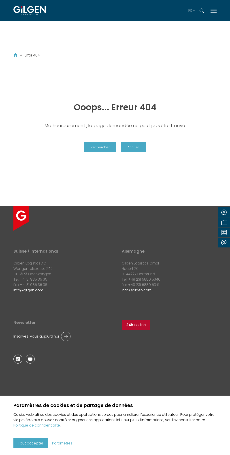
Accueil (133, 147)
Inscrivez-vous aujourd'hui (36, 336)
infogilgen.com (28, 290)
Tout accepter (30, 443)
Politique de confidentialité (36, 425)
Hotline (136, 324)
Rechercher (100, 147)
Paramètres (62, 443)
